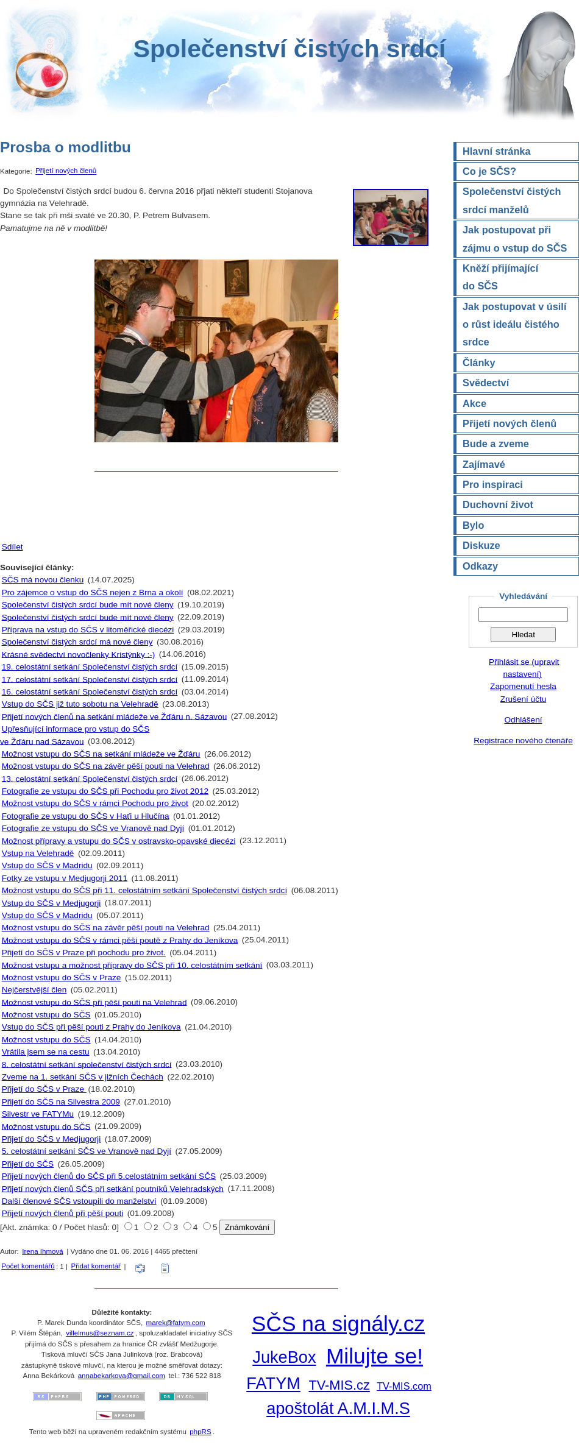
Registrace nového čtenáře (523, 740)
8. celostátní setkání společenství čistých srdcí (87, 1064)
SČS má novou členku (43, 579)
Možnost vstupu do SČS (46, 1014)
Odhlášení (523, 719)
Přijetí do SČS (28, 1163)
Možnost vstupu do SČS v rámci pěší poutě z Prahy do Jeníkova (120, 939)
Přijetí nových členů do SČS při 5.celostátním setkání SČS (109, 1176)
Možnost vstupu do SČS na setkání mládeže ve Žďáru (101, 753)
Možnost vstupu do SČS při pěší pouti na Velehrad (94, 1001)
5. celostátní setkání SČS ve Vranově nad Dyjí (86, 1151)
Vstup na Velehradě (38, 853)
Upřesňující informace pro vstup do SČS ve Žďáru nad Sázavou (74, 735)
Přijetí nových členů (65, 171)
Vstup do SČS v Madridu (47, 865)
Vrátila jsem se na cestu (46, 1051)
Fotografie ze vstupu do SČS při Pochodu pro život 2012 (105, 791)
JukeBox (284, 1357)
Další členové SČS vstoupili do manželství (79, 1201)
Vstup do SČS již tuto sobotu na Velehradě (80, 704)
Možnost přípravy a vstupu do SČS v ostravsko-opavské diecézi (119, 840)
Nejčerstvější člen (34, 989)
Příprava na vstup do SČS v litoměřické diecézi (88, 629)
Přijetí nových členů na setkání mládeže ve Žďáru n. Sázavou (114, 716)
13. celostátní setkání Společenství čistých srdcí (90, 778)
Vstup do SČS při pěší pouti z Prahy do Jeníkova (91, 1026)
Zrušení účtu (523, 699)
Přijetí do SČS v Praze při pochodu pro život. (84, 952)
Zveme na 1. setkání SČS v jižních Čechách (82, 1076)
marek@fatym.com (175, 1322)
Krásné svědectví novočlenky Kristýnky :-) (78, 654)
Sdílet (12, 546)
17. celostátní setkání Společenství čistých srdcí (90, 679)
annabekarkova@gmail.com (121, 1375)
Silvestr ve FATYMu (38, 1114)
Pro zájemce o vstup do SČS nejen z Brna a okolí (92, 592)
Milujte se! (374, 1356)
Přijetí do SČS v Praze (44, 1089)
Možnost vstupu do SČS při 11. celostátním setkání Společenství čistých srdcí (144, 890)
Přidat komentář (96, 1266)
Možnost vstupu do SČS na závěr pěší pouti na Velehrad (106, 766)
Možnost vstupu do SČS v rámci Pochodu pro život (95, 803)
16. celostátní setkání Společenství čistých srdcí (90, 691)
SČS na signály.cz (338, 1323)
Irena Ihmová (42, 1251)
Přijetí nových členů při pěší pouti (62, 1213)
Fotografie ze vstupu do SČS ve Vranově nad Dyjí (93, 828)
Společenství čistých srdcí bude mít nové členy (88, 604)
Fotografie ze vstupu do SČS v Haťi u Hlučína (85, 816)
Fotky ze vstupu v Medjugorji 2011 (64, 878)
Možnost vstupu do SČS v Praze (61, 977)
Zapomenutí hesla (523, 686)
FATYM (273, 1383)
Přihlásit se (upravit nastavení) (524, 667)
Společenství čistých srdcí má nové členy (77, 641)
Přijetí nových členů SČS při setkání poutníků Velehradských (113, 1188)
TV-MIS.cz (338, 1385)
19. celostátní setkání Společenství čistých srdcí (90, 666)
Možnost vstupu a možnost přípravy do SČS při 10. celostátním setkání (132, 964)
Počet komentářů (27, 1266)
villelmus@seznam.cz (99, 1333)
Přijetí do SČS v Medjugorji (51, 1139)
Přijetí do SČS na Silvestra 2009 (61, 1101)
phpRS (200, 1431)
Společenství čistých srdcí (289, 49)
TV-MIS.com (404, 1386)
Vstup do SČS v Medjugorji (51, 902)
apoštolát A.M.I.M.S (338, 1408)
